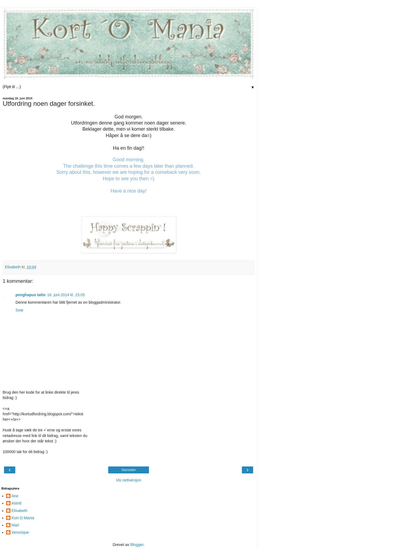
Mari (15, 525)
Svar (20, 310)
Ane (15, 496)
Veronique (20, 532)
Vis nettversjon (128, 480)
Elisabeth (19, 510)
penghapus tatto (31, 295)
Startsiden (128, 470)
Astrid (16, 503)
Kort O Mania (23, 518)
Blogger (136, 545)
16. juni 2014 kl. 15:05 (66, 295)
